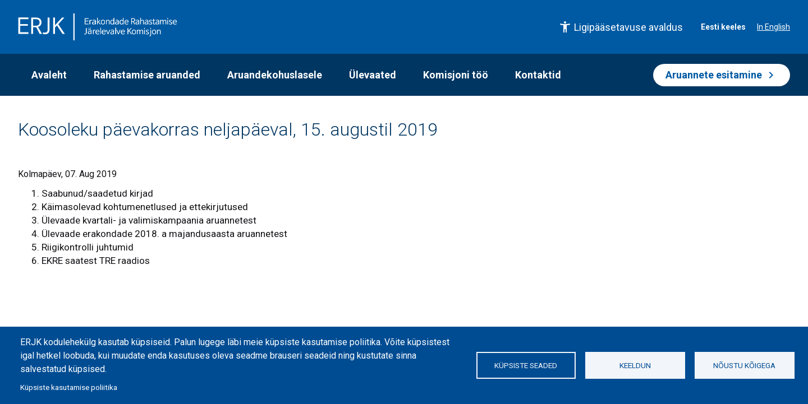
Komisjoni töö (455, 75)
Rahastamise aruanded (147, 75)
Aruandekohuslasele (274, 75)
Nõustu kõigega (744, 365)
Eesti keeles (723, 26)
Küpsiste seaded (525, 365)
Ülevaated (372, 75)
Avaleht (49, 75)
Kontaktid (538, 75)
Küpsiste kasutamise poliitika (68, 387)
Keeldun (635, 365)
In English (773, 26)
